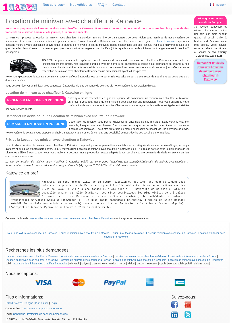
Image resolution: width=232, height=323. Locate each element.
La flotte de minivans (165, 41)
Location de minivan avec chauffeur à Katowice (40, 263)
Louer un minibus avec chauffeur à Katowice (84, 233)
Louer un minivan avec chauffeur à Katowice (171, 233)
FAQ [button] (102, 5)
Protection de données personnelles (47, 313)
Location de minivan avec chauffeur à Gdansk (140, 256)
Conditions (19, 313)
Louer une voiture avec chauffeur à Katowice (32, 233)
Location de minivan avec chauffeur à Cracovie (86, 256)
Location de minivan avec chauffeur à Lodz (192, 256)
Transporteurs (29, 308)
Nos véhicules (81, 5)
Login (54, 303)
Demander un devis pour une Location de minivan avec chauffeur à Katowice (210, 71)
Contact (118, 5)
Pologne (28, 303)
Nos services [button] (54, 5)
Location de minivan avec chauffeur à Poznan (85, 259)
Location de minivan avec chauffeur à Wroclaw (31, 259)
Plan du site (41, 303)
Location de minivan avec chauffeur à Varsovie (31, 256)
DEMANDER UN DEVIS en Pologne (36, 124)
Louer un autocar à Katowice (128, 233)
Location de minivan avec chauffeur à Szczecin (139, 259)
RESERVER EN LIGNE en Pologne (35, 100)
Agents (43, 308)
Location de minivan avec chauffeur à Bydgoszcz (195, 259)
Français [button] (218, 4)
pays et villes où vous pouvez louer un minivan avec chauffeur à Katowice (70, 218)
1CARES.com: (13, 303)
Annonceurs (55, 308)
